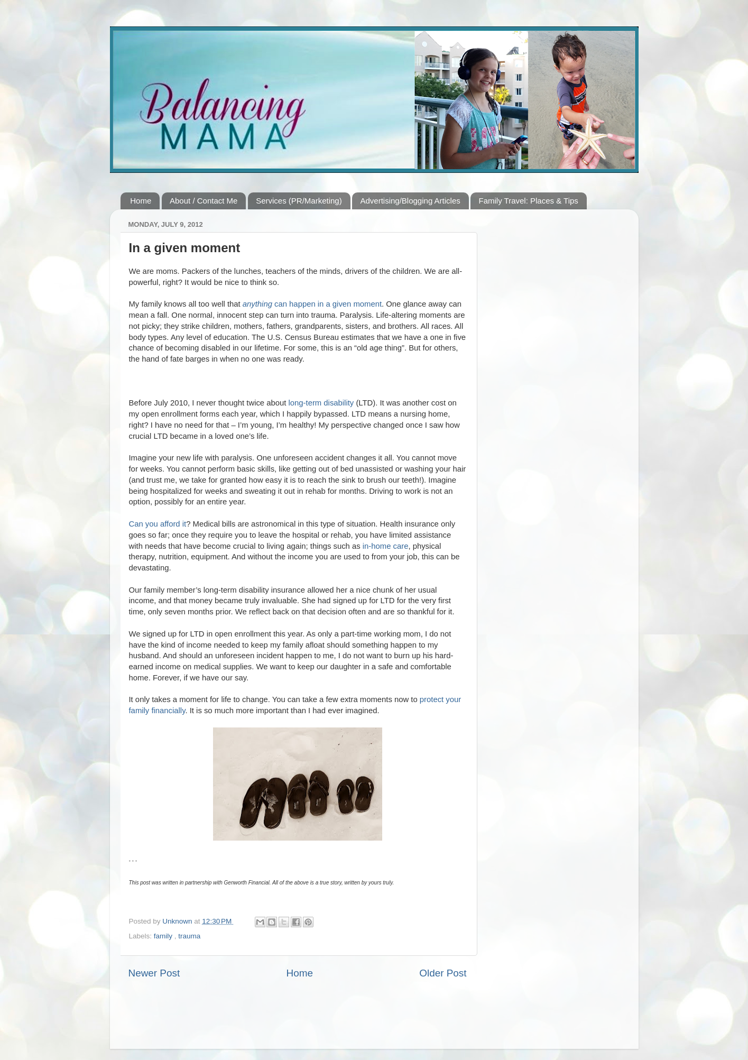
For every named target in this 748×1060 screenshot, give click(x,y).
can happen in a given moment (312, 304)
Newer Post (154, 973)
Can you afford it (158, 524)
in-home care (386, 546)
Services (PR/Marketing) (299, 200)
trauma (189, 936)
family (164, 936)
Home (140, 200)
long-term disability (321, 403)
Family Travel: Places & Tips (528, 200)
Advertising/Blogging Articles (410, 200)
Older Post (442, 973)
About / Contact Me (203, 200)
